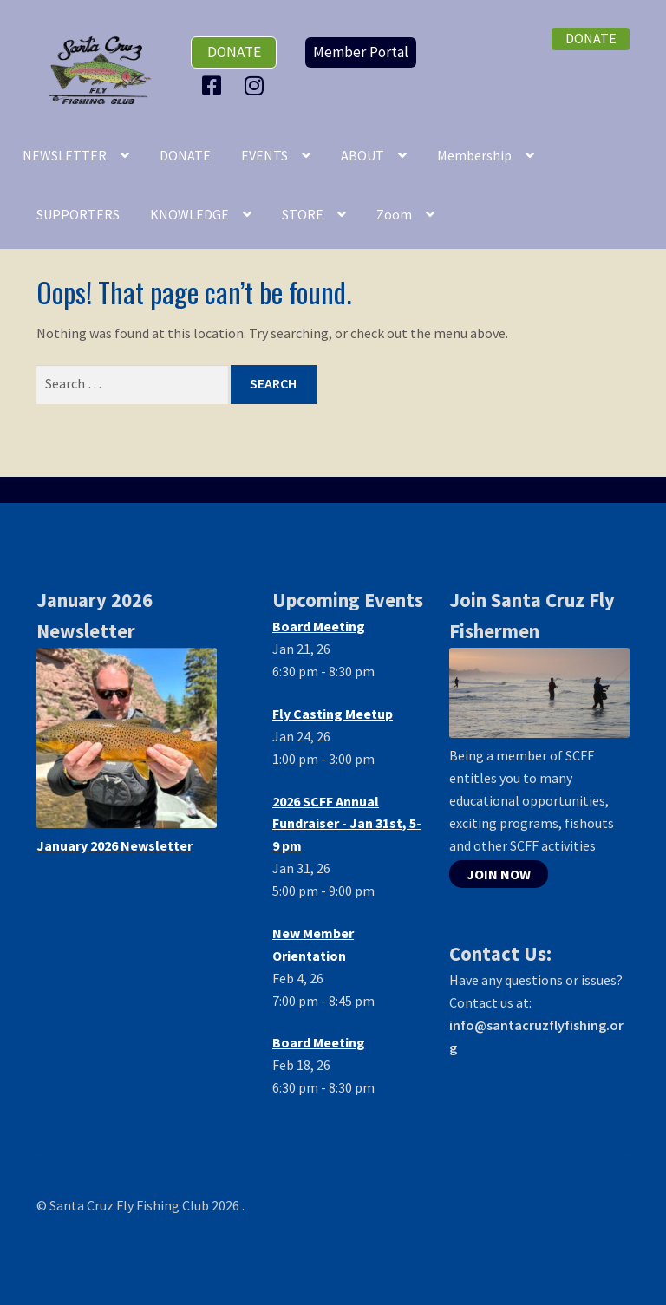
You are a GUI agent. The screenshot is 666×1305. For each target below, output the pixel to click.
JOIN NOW (499, 874)
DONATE (185, 155)
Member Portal (360, 52)
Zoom (394, 214)
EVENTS (264, 155)
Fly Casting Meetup (332, 713)
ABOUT (362, 155)
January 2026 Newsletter (114, 845)
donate (234, 52)
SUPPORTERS (78, 214)
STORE (302, 214)
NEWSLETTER (65, 155)
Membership (474, 155)
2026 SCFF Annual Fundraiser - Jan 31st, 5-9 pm (346, 824)
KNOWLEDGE (189, 214)
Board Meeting (318, 626)
